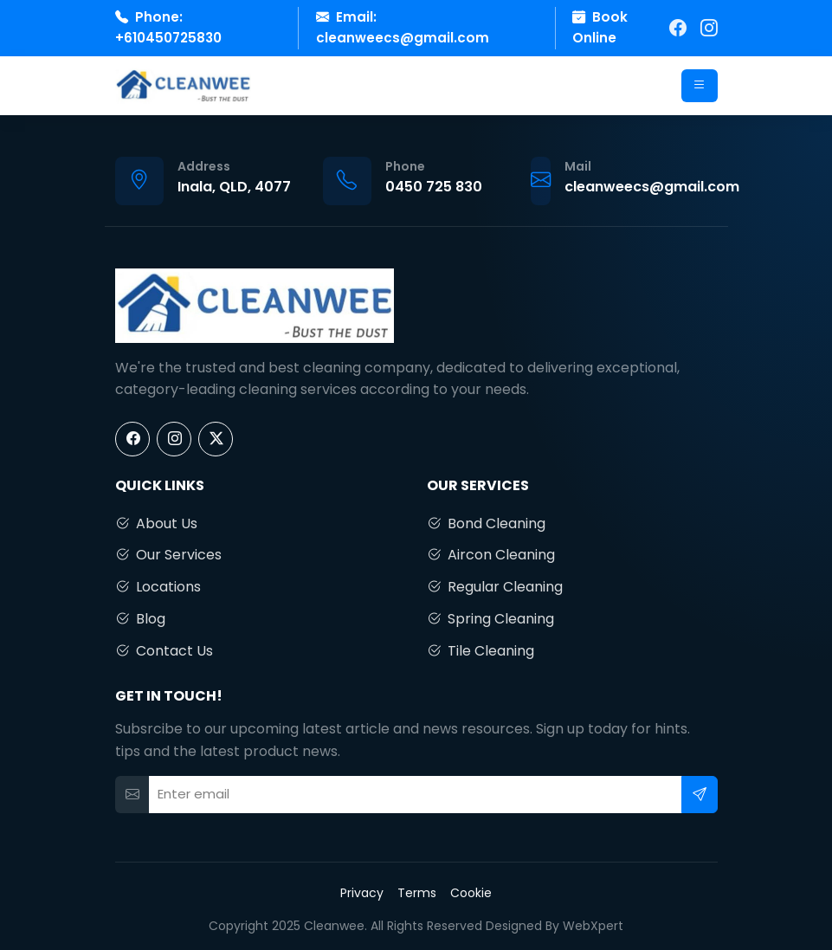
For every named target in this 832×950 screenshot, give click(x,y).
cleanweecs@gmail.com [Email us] (651, 187)
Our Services (168, 555)
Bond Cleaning (486, 524)
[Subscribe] (699, 794)
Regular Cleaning (495, 587)
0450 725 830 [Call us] (433, 187)
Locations (158, 587)
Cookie (471, 893)
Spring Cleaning (490, 619)
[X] (215, 439)
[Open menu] (699, 85)
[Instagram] (709, 28)
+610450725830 (168, 38)
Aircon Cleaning (491, 555)
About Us (156, 524)
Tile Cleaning (480, 651)
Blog (140, 619)
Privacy (362, 893)
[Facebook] (678, 28)
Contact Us (164, 651)
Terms (416, 893)
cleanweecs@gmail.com (402, 38)
